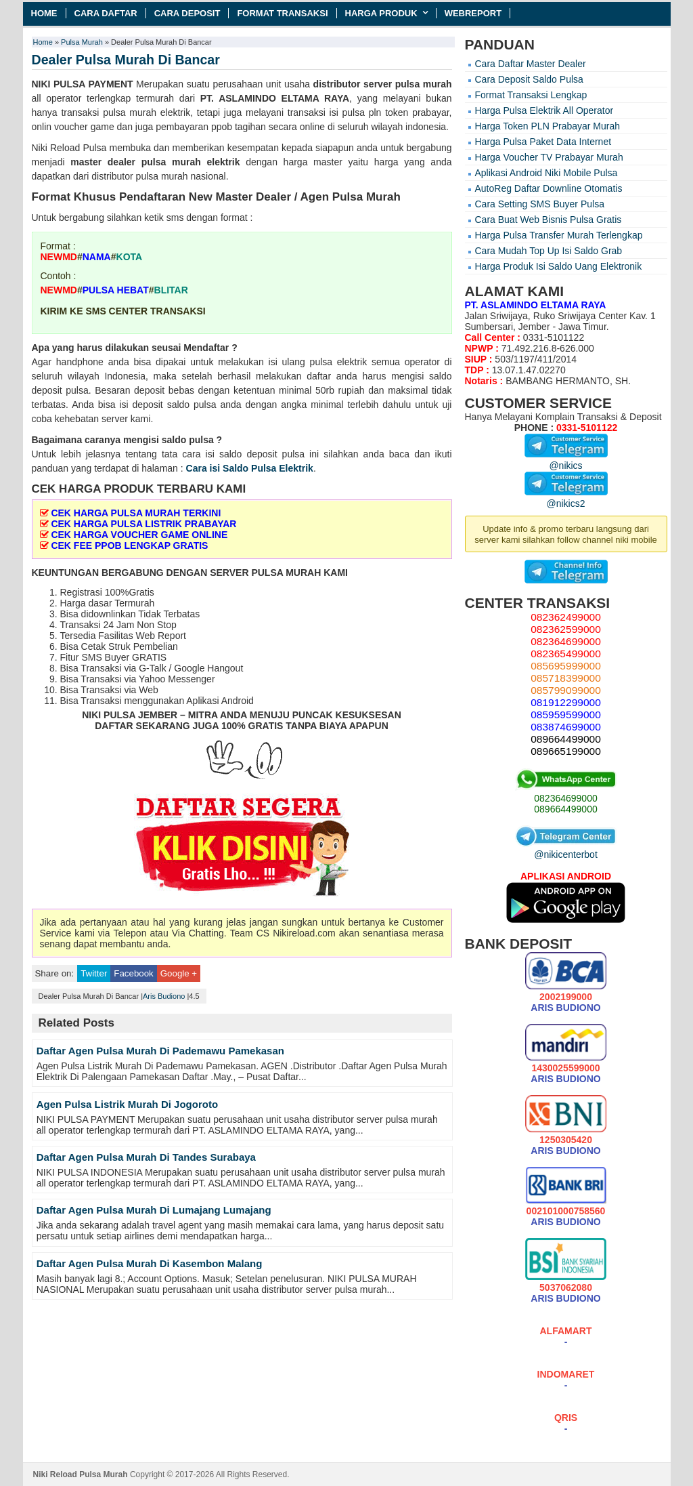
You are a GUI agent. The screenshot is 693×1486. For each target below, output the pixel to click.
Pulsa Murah (82, 42)
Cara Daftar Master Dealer (530, 63)
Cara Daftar (105, 13)
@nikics (566, 460)
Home (44, 13)
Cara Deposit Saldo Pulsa (529, 79)
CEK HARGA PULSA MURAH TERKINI (136, 513)
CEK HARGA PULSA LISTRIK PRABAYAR (143, 523)
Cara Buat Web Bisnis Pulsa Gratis (548, 219)
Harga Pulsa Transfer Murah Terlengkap (559, 235)
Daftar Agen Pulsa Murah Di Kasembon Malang (150, 1263)
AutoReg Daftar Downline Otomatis (549, 188)
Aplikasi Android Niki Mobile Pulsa (546, 172)
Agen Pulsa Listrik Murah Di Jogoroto (127, 1104)
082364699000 (565, 798)
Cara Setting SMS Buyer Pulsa (539, 204)
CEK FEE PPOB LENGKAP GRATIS (129, 545)
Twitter (94, 973)
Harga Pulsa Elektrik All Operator (544, 110)
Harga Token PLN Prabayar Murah (548, 126)
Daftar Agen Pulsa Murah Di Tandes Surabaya (146, 1157)
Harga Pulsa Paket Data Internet (543, 141)
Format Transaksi (282, 13)
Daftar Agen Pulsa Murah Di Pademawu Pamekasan (160, 1050)
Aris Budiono (164, 996)
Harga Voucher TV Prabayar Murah (549, 157)
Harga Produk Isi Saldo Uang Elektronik (558, 266)
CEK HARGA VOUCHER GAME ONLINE (139, 534)
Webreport (473, 13)
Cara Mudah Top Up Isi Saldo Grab (549, 250)
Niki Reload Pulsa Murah (80, 1474)
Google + (178, 973)
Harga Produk (381, 13)
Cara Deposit (187, 13)
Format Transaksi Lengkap (531, 94)
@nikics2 (566, 498)
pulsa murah (423, 84)
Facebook (133, 973)
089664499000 (565, 809)
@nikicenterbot (566, 849)
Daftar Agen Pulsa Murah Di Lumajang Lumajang (154, 1210)
